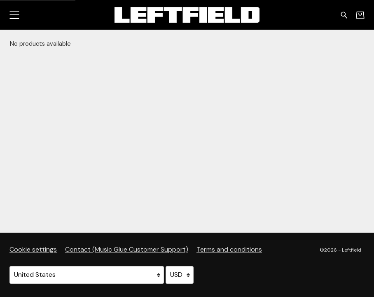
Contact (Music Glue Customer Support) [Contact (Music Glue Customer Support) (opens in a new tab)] (126, 249)
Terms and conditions (229, 249)
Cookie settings (33, 249)
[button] (14, 14)
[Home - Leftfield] (187, 15)
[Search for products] (344, 14)
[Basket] (360, 15)
